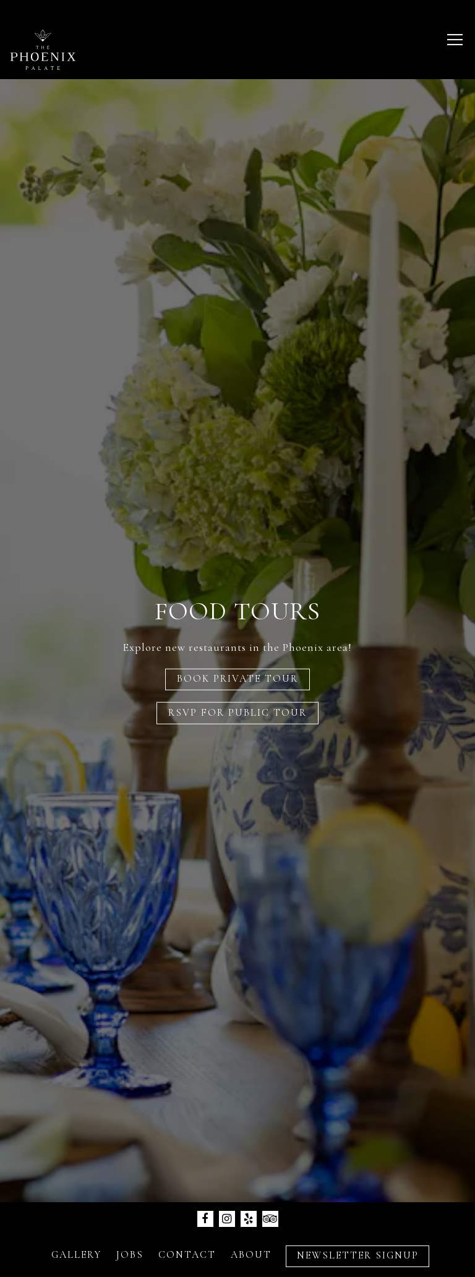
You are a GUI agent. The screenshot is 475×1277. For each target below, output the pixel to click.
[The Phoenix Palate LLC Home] (43, 48)
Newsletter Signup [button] (237, 1258)
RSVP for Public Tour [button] (237, 712)
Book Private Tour (237, 678)
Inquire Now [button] (238, 1219)
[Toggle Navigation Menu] (455, 39)
